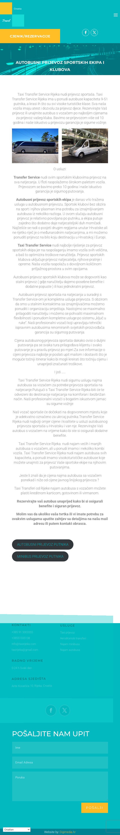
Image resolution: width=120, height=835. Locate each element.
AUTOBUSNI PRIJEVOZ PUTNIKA (42, 544)
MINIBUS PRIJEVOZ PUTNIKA (40, 556)
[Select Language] (16, 829)
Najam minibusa (67, 644)
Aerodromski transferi (70, 639)
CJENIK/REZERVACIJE (30, 36)
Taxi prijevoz (65, 633)
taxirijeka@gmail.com (24, 650)
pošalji (94, 808)
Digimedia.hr (68, 832)
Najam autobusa (67, 650)
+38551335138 (20, 638)
